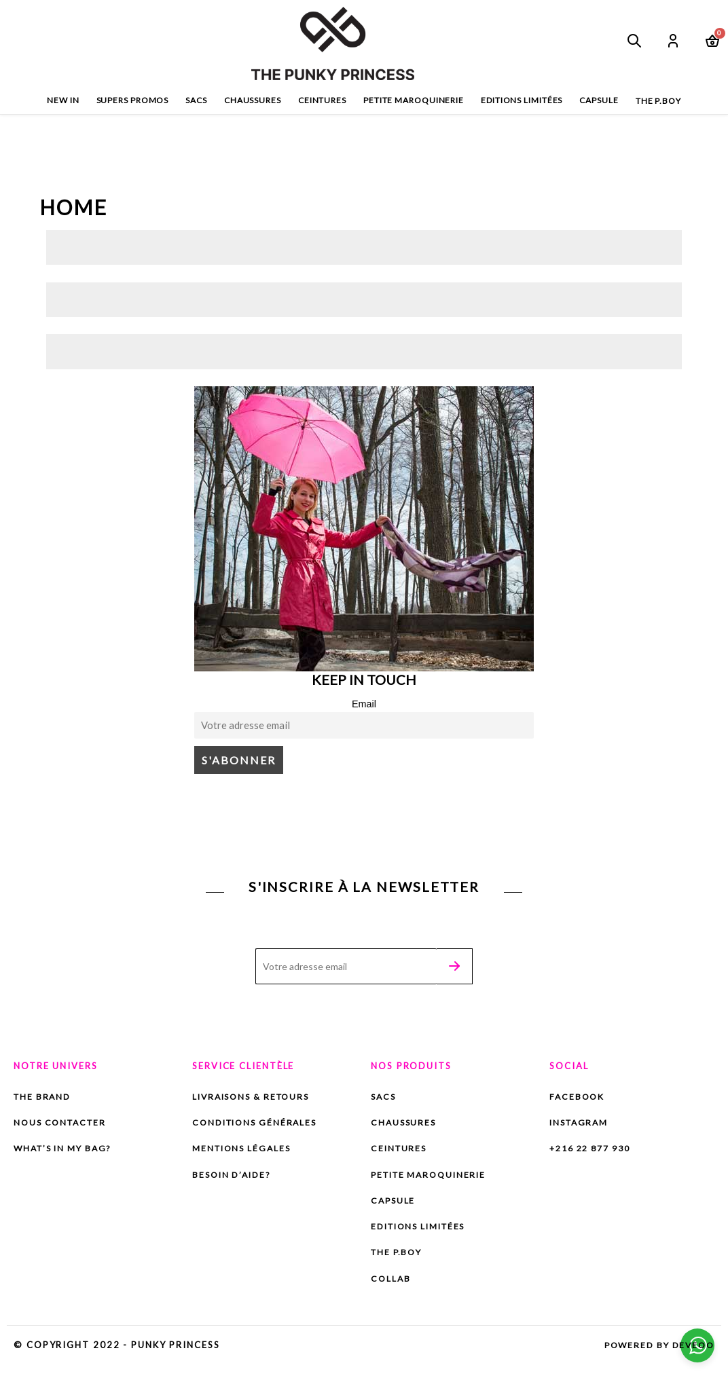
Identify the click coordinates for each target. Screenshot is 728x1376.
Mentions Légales (244, 1151)
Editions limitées (521, 100)
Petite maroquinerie (413, 100)
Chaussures (252, 100)
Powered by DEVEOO (655, 1350)
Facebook (577, 1098)
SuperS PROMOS (132, 100)
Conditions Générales (258, 1124)
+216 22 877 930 (594, 1151)
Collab (398, 1284)
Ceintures (322, 100)
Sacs (196, 100)
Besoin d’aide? (234, 1177)
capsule (598, 100)
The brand (45, 1098)
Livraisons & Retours (255, 1098)
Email (364, 704)
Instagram (581, 1124)
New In (63, 100)
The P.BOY (398, 1257)
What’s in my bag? (67, 1151)
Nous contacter (63, 1124)
